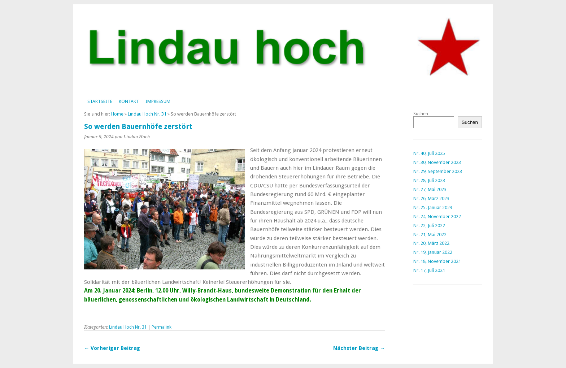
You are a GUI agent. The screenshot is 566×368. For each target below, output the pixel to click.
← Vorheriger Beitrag (112, 348)
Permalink (161, 327)
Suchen (420, 113)
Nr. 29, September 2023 (437, 171)
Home (117, 114)
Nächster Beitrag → (359, 348)
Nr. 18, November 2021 (437, 261)
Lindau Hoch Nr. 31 (147, 114)
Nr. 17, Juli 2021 (429, 270)
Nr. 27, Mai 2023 (430, 189)
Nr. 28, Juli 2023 (429, 180)
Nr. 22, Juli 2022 (429, 225)
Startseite (99, 101)
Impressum (157, 101)
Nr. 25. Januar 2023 (432, 207)
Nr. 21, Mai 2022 (430, 234)
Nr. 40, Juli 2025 (429, 153)
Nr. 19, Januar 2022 (432, 252)
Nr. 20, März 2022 (431, 243)
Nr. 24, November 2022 (437, 216)
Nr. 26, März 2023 (431, 198)
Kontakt (129, 101)
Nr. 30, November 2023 (437, 162)
